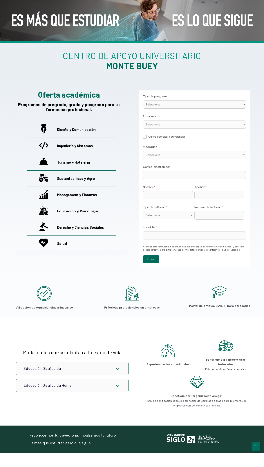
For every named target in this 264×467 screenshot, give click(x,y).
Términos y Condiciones (219, 246)
